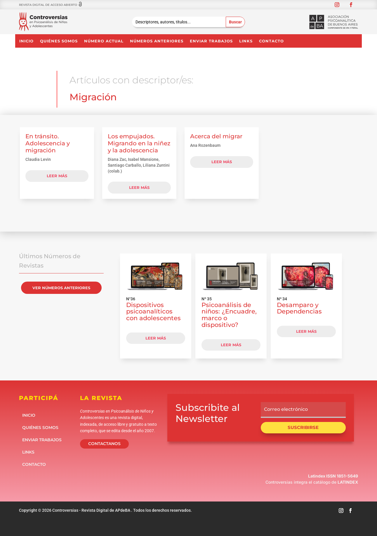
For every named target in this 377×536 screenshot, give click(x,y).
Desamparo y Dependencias (299, 308)
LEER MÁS (155, 338)
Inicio (26, 41)
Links (246, 41)
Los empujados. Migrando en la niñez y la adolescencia (139, 143)
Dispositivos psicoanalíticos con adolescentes (153, 311)
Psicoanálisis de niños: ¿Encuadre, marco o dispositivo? (229, 314)
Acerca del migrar (216, 136)
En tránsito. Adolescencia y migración (47, 143)
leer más (57, 175)
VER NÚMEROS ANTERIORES (61, 287)
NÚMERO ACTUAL (104, 41)
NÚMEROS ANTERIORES (156, 41)
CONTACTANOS (104, 443)
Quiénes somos (59, 41)
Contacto (271, 41)
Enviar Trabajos (211, 41)
